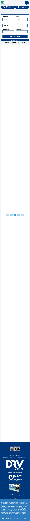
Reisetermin (5, 29)
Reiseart (4, 23)
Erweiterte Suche (15, 40)
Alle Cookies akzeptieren (20, 518)
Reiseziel (5, 16)
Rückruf (7, 7)
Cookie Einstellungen (6, 518)
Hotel (17, 16)
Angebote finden (15, 36)
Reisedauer (19, 29)
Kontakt (22, 7)
